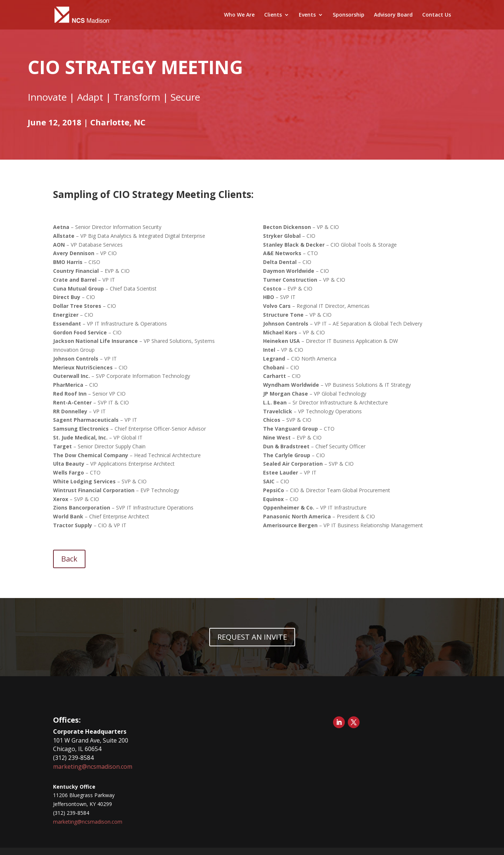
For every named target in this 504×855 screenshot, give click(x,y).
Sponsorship (348, 15)
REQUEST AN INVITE (252, 637)
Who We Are (239, 15)
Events (307, 15)
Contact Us (436, 15)
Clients (273, 15)
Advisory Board (393, 15)
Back (69, 559)
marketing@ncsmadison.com (92, 766)
